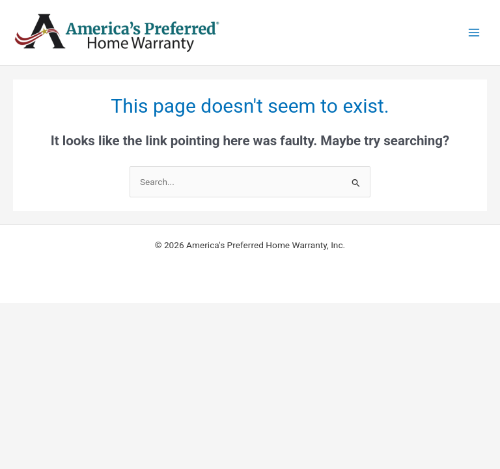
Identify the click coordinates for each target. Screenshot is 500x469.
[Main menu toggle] (474, 33)
